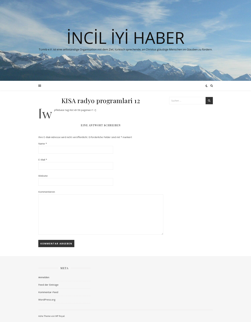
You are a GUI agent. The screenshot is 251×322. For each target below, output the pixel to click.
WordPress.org (46, 299)
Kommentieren (46, 191)
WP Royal (59, 316)
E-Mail (42, 159)
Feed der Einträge (48, 284)
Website (43, 175)
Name (42, 143)
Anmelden (43, 277)
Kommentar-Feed (48, 292)
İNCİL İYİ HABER (126, 37)
